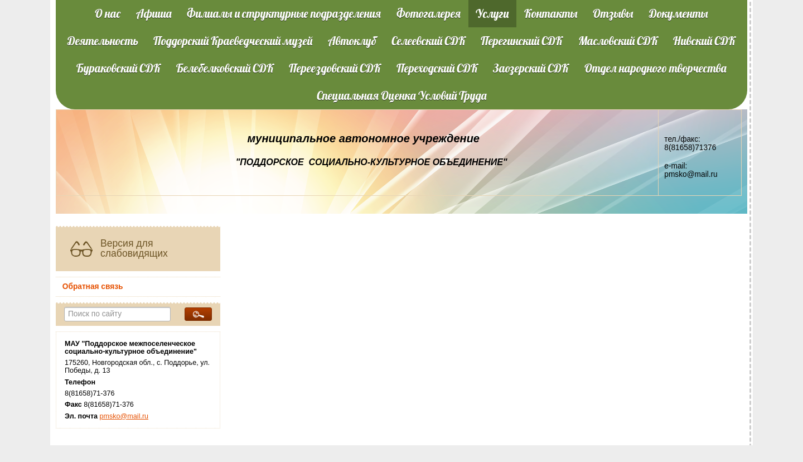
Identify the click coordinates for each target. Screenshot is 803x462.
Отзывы (613, 13)
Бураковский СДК (118, 68)
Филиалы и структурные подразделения (284, 13)
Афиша (154, 13)
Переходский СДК (437, 68)
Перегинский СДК (522, 40)
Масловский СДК (618, 40)
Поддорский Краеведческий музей (232, 40)
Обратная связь (92, 286)
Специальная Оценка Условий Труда (402, 95)
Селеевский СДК (428, 40)
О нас (107, 13)
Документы (678, 13)
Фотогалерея (428, 13)
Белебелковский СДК (225, 68)
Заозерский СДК (531, 68)
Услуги (492, 13)
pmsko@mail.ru (124, 416)
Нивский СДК (704, 40)
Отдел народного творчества (655, 68)
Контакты (551, 13)
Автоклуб (352, 40)
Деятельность (102, 40)
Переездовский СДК (335, 68)
